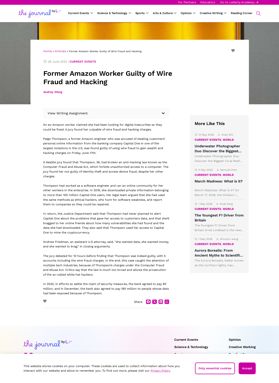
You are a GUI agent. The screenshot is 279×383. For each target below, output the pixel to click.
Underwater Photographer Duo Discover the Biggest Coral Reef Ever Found (217, 151)
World (228, 139)
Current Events (83, 61)
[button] (256, 13)
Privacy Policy (160, 370)
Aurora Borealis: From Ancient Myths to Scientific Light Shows (218, 255)
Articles (60, 51)
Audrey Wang (52, 92)
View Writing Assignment (68, 113)
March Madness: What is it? (218, 181)
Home (47, 51)
